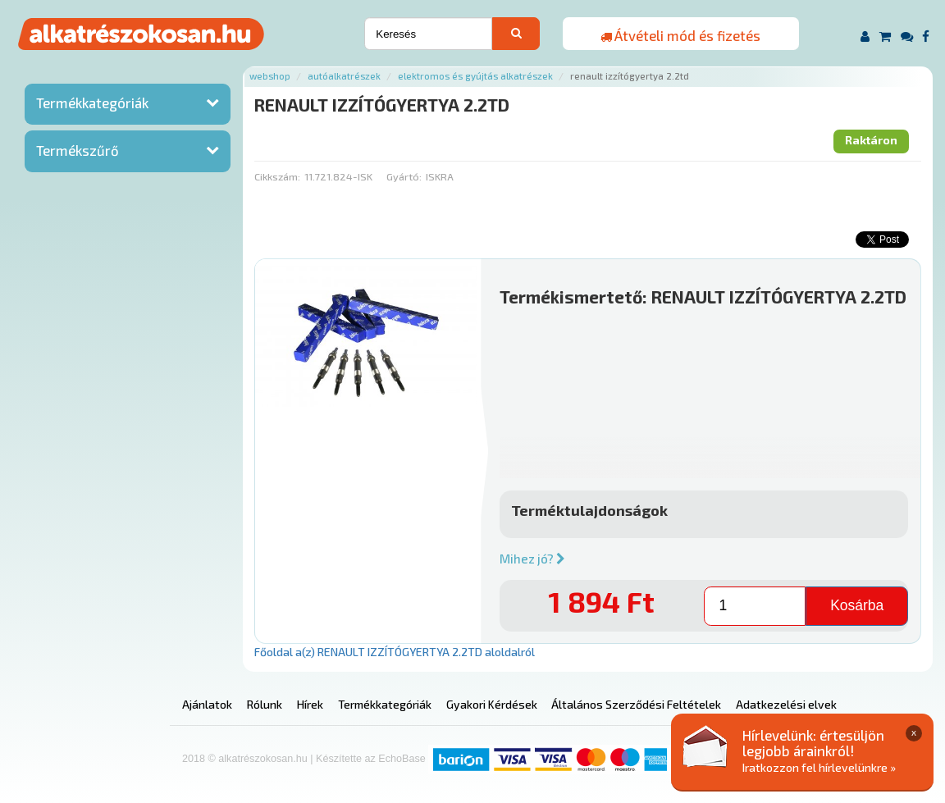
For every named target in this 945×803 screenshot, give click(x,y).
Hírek (310, 704)
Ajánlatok (207, 704)
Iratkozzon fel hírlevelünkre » (819, 767)
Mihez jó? (532, 558)
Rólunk (264, 704)
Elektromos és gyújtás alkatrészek (475, 76)
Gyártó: (404, 176)
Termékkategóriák (92, 102)
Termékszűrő (77, 150)
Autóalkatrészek (344, 76)
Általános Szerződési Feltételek (636, 704)
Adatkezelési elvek (786, 704)
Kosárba (856, 605)
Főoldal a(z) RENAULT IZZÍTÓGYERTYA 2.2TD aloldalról (394, 652)
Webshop (269, 76)
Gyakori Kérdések (491, 704)
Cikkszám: (277, 176)
